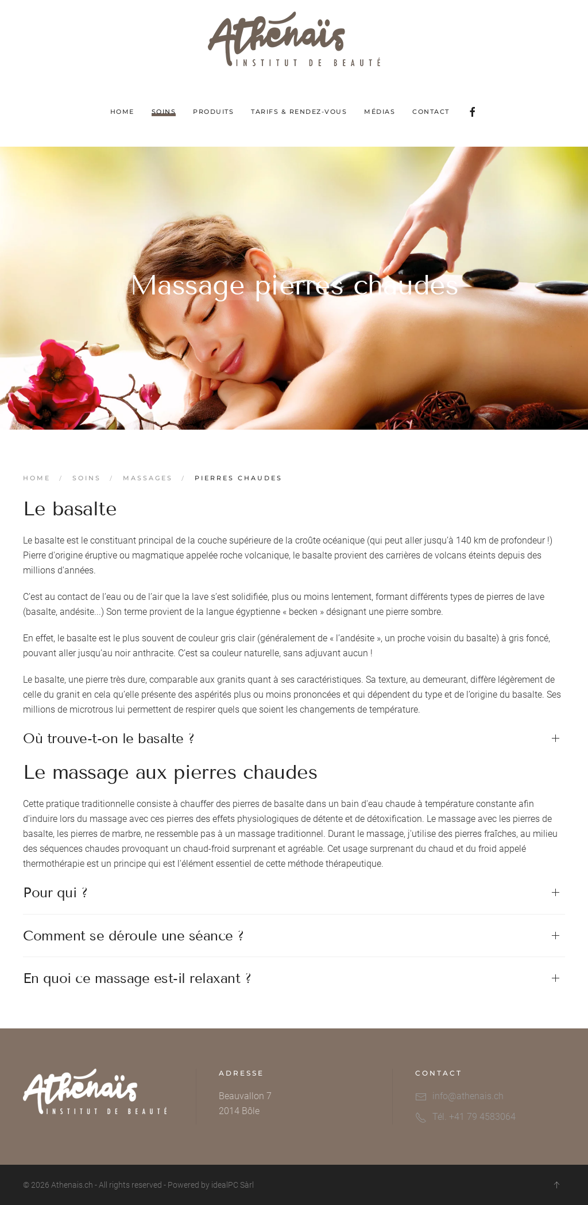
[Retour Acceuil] (294, 39)
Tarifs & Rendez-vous (299, 112)
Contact (431, 112)
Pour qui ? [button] (55, 892)
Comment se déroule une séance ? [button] (133, 935)
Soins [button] (164, 112)
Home (122, 112)
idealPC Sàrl (232, 1184)
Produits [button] (213, 112)
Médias (379, 112)
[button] (556, 1184)
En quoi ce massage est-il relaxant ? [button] (137, 978)
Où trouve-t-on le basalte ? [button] (109, 738)
